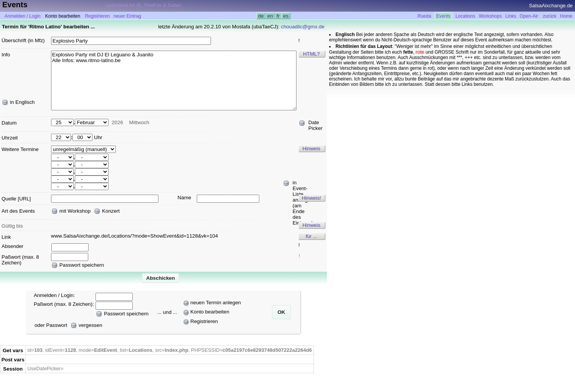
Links (510, 16)
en (270, 16)
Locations (465, 16)
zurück (549, 16)
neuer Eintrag (127, 16)
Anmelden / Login (22, 16)
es (286, 16)
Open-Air (529, 16)
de (261, 16)
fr (278, 16)
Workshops (490, 16)
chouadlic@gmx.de (303, 27)
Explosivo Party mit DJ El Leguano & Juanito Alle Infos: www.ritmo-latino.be (174, 80)
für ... (311, 236)
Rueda (424, 16)
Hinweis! (311, 198)
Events (443, 16)
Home (566, 16)
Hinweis (312, 148)
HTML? (311, 54)
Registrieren (97, 16)
